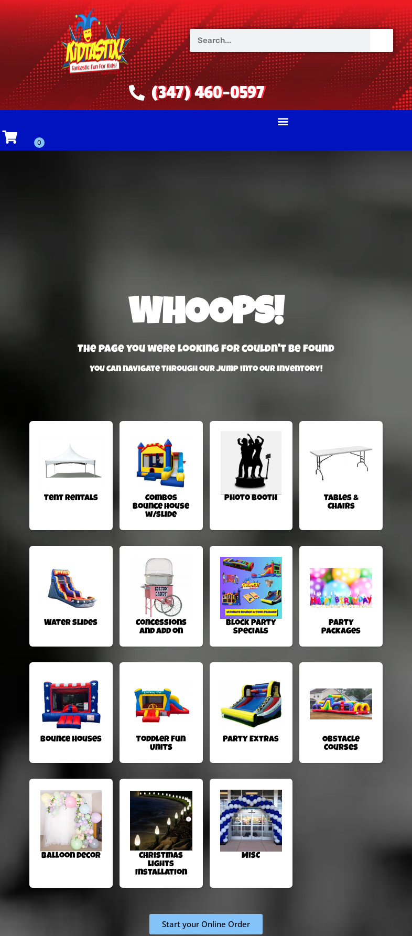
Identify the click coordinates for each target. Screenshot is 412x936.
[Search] (381, 40)
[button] (283, 121)
